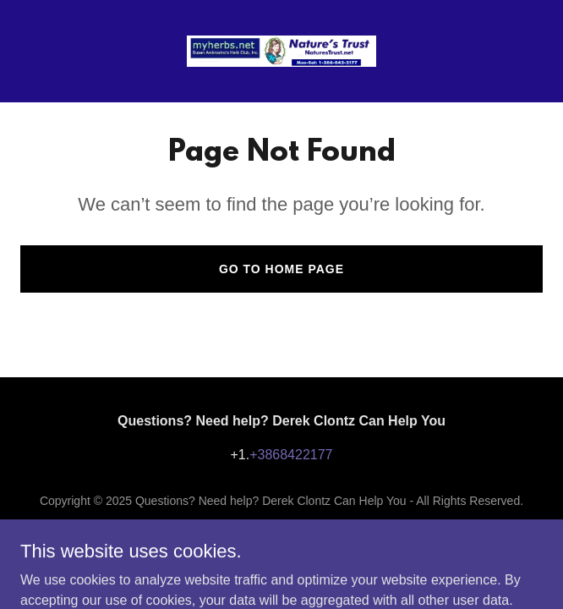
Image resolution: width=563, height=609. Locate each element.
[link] (281, 51)
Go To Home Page (281, 269)
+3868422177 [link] (290, 454)
